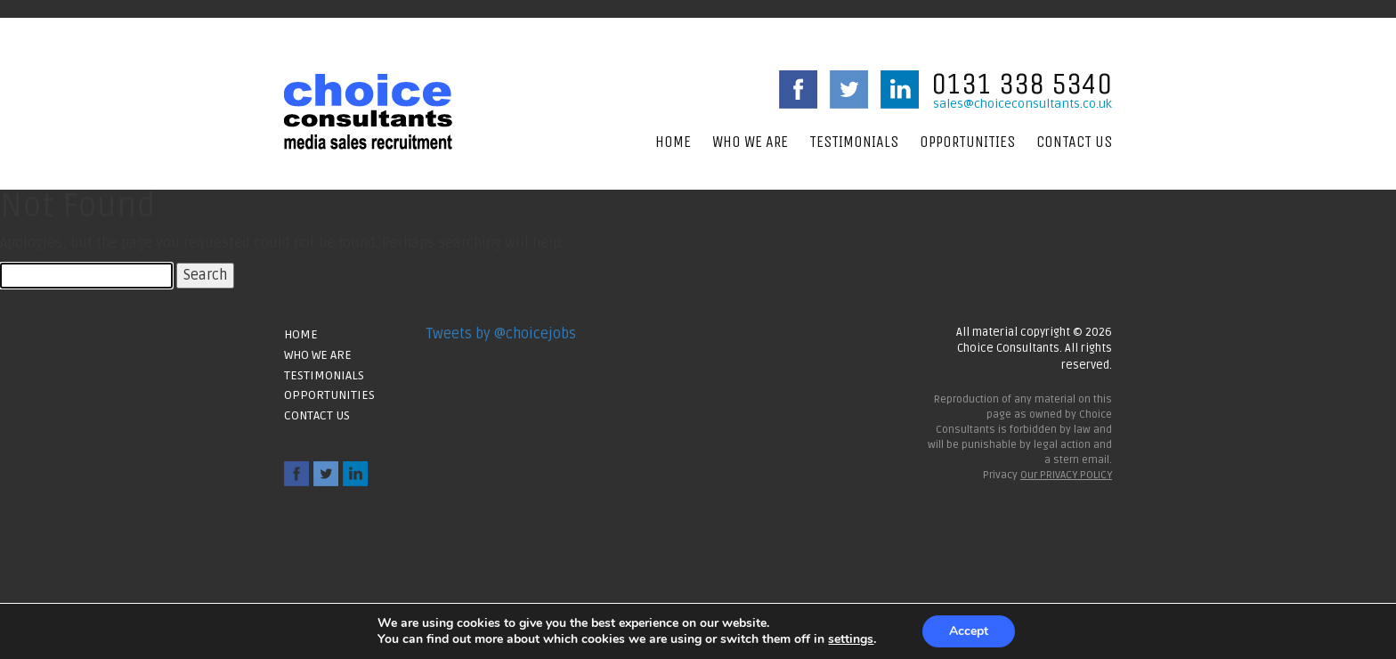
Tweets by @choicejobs (501, 334)
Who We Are (750, 141)
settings (850, 639)
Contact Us (1074, 141)
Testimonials (853, 141)
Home (673, 141)
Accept (968, 630)
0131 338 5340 (1021, 84)
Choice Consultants (368, 112)
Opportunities (967, 141)
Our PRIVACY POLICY (1066, 475)
